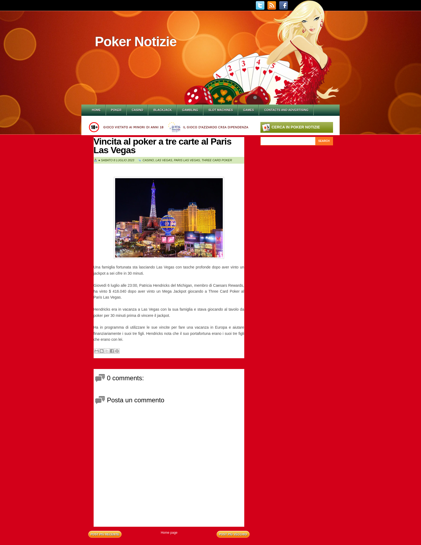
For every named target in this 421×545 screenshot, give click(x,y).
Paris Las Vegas (187, 160)
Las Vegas (163, 160)
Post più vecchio (233, 534)
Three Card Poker (216, 160)
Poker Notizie (136, 41)
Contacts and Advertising (286, 110)
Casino (137, 110)
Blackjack (162, 110)
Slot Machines (220, 110)
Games (248, 110)
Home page (169, 533)
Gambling (190, 110)
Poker (116, 110)
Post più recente (105, 534)
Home (96, 110)
